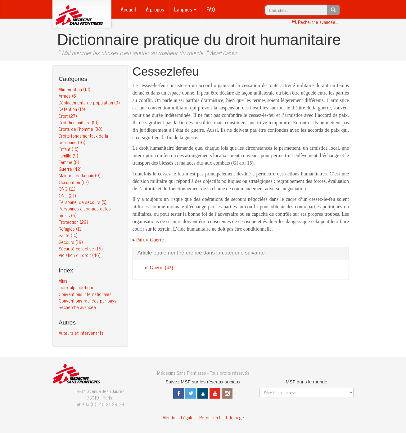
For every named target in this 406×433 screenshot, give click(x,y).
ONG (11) (67, 188)
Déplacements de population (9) (89, 102)
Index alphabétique (76, 287)
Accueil (128, 9)
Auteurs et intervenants (81, 333)
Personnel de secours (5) (82, 202)
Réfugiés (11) (70, 228)
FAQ (210, 9)
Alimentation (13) (74, 89)
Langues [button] (185, 9)
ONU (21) (67, 195)
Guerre (157, 239)
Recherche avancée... (315, 22)
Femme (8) (69, 162)
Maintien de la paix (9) (79, 175)
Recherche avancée (77, 307)
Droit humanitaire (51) (78, 122)
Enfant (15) (68, 149)
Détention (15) (72, 109)
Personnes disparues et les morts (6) (85, 212)
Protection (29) (73, 222)
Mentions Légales (179, 417)
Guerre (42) (70, 169)
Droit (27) (68, 116)
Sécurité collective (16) (80, 248)
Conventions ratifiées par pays (87, 300)
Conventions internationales (85, 294)
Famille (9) (68, 155)
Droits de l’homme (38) (80, 129)
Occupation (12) (73, 182)
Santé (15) (68, 235)
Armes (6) (68, 95)
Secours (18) (71, 242)
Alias (63, 281)
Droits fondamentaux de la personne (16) (83, 139)
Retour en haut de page (221, 417)
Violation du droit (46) (79, 255)
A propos (155, 9)
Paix (140, 239)
